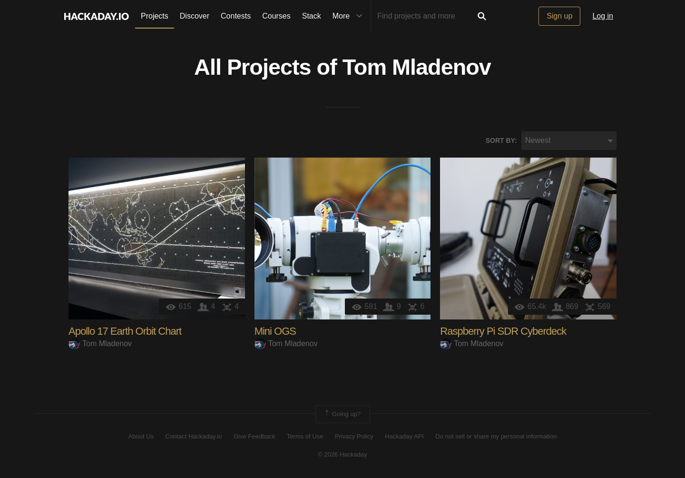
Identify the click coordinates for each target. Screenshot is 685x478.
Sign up (559, 16)
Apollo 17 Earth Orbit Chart (124, 331)
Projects (154, 16)
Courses (276, 16)
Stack (311, 16)
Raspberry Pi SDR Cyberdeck (503, 331)
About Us (141, 436)
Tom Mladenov (416, 67)
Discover (194, 16)
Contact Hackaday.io (194, 436)
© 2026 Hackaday (342, 454)
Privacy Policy (354, 436)
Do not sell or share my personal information (496, 436)
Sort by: (501, 140)
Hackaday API (404, 436)
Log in (602, 16)
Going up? (342, 414)
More (350, 16)
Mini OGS (275, 331)
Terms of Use (305, 436)
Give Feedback (254, 436)
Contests (236, 16)
